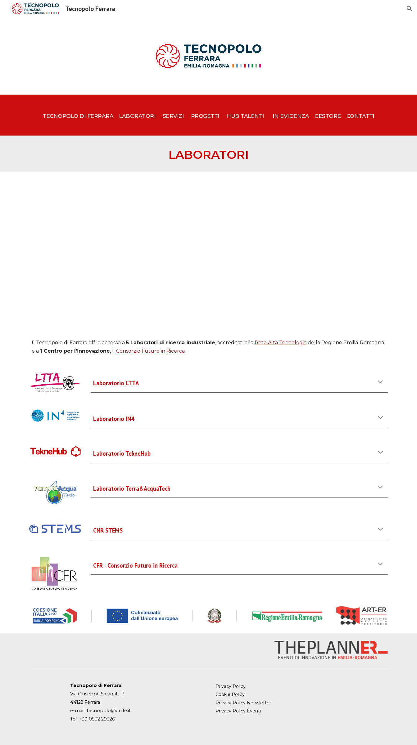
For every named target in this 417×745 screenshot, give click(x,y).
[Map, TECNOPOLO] (208, 250)
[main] (208, 115)
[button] (409, 8)
